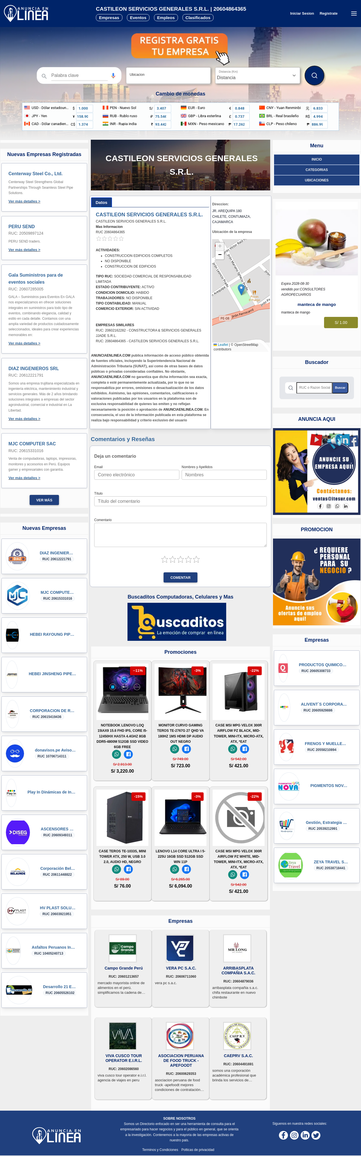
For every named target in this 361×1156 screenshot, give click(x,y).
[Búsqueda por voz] (113, 75)
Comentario (103, 520)
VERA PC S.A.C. (181, 968)
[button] (113, 75)
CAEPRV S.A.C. (238, 1055)
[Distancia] (257, 75)
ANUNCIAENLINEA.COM (110, 355)
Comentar (180, 578)
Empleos (166, 17)
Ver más (44, 500)
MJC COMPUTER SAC (32, 443)
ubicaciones (317, 180)
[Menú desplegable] (354, 13)
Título (98, 493)
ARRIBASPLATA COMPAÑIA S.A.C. (238, 970)
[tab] (101, 202)
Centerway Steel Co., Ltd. (35, 173)
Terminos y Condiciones (160, 1150)
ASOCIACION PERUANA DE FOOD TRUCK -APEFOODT (181, 1060)
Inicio (317, 159)
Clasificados (198, 17)
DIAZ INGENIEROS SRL (33, 368)
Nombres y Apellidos (197, 467)
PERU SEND (21, 226)
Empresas (109, 17)
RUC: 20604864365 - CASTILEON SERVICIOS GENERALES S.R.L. (147, 341)
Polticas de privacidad (197, 1150)
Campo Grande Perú (124, 968)
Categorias (316, 170)
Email (98, 467)
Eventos (138, 17)
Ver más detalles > (24, 201)
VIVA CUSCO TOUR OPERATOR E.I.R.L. (123, 1058)
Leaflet (220, 345)
